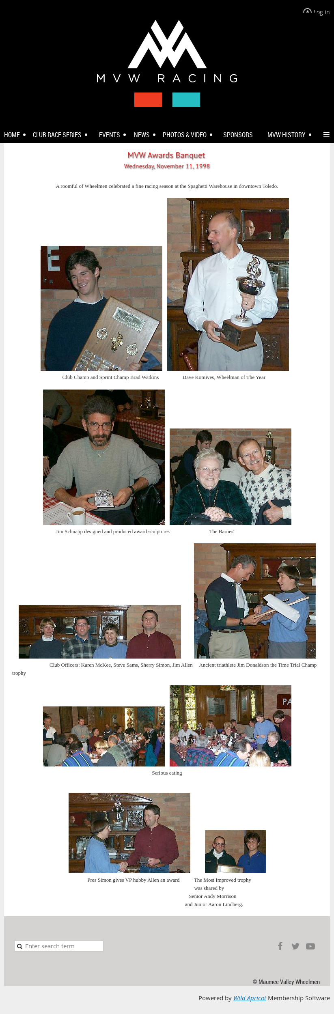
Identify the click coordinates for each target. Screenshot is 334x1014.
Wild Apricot (249, 998)
